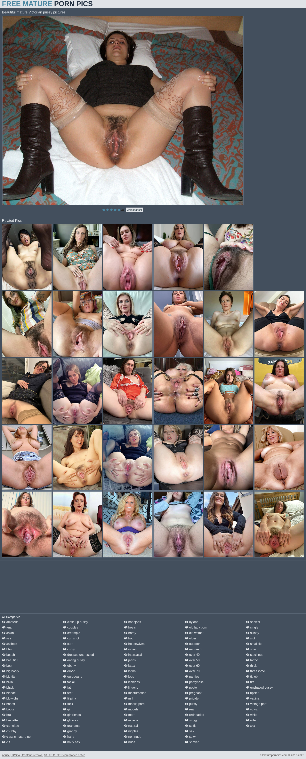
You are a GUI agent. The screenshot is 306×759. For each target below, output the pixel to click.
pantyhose (194, 682)
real (189, 709)
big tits (8, 676)
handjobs (132, 622)
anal (7, 627)
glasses (70, 720)
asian (8, 633)
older (190, 638)
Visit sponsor (134, 209)
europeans (72, 676)
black (8, 687)
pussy (191, 704)
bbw (7, 649)
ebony (69, 665)
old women (194, 633)
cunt (68, 643)
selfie (191, 725)
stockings (254, 654)
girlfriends (72, 714)
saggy (191, 720)
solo (251, 649)
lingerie (131, 687)
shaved (192, 742)
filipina (69, 698)
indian (130, 649)
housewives (134, 643)
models (131, 709)
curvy (69, 649)
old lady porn (196, 627)
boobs (8, 704)
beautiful (10, 660)
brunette (10, 720)
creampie (71, 633)
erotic (69, 671)
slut (250, 638)
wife (251, 720)
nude (129, 742)
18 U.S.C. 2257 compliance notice (64, 755)
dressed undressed (78, 654)
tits (250, 682)
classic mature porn (17, 736)
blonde (9, 693)
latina (130, 671)
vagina (253, 698)
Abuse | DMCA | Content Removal (22, 755)
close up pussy (75, 622)
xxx (250, 725)
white (252, 714)
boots (8, 709)
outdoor (192, 643)
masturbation (135, 693)
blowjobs (10, 698)
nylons (191, 622)
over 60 (192, 665)
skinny (252, 633)
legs (129, 676)
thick (251, 665)
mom (129, 714)
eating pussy (74, 660)
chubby (9, 731)
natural (131, 725)
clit (6, 742)
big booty (10, 671)
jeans (130, 660)
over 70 (192, 671)
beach (8, 654)
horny (130, 633)
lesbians (132, 682)
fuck (68, 704)
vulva (252, 709)
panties (192, 676)
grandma (71, 725)
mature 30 (194, 649)
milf (128, 698)
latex (129, 665)
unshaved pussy (259, 687)
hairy (68, 736)
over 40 (192, 654)
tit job (252, 676)
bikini (7, 682)
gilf (67, 709)
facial (69, 682)
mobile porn (134, 704)
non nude (132, 736)
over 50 (192, 660)
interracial (133, 654)
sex (189, 731)
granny (70, 731)
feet (67, 693)
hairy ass (71, 742)
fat (67, 687)
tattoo (252, 660)
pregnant (193, 693)
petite (191, 687)
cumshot (71, 638)
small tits (254, 643)
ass (6, 638)
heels (130, 627)
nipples (131, 731)
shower (253, 622)
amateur (10, 622)
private (191, 698)
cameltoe (10, 725)
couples (70, 627)
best (7, 665)
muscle (131, 720)
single (252, 627)
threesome (255, 671)
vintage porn (257, 704)
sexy (190, 736)
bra (6, 714)
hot (128, 638)
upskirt (253, 693)
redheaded (194, 714)
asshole (9, 643)
